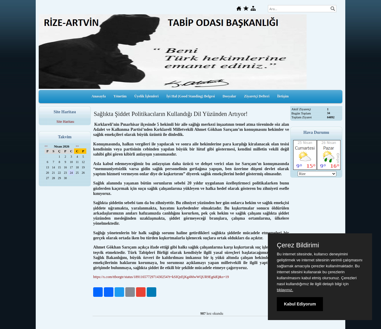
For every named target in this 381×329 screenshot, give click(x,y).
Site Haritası (65, 122)
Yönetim (120, 96)
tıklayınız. (285, 290)
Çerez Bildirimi (298, 245)
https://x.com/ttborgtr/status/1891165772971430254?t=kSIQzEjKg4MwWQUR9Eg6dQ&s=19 (161, 277)
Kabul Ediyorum (300, 304)
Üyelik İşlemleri (146, 96)
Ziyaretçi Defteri (256, 96)
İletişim (283, 96)
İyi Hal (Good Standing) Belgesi (190, 96)
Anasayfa (98, 96)
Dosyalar (229, 96)
